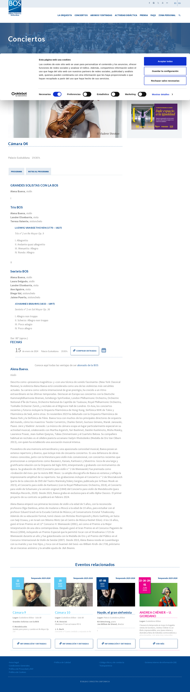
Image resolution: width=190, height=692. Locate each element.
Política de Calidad (62, 662)
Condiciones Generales (19, 665)
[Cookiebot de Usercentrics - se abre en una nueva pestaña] (19, 41)
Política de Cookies (17, 672)
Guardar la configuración (165, 17)
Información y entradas (31, 643)
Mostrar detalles (160, 41)
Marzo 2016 (154, 79)
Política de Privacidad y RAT (21, 669)
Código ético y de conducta (112, 662)
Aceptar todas (165, 8)
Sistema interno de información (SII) (160, 662)
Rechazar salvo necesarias (165, 27)
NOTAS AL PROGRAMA (38, 171)
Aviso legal (14, 662)
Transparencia (106, 665)
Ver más (158, 643)
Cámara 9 (19, 612)
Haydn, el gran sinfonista (114, 612)
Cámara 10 (63, 612)
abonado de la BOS (87, 365)
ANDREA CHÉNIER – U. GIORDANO (156, 614)
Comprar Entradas (85, 350)
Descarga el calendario (154, 96)
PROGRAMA (16, 171)
